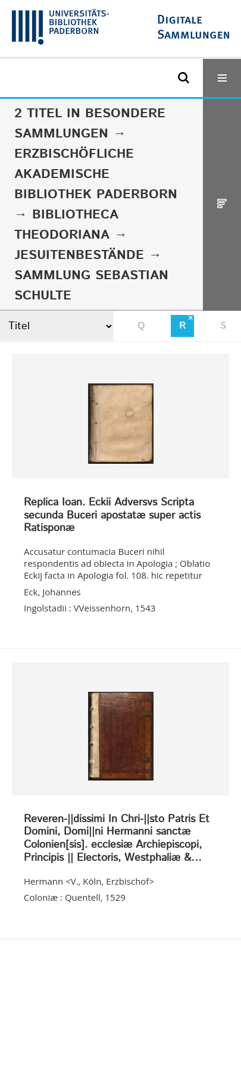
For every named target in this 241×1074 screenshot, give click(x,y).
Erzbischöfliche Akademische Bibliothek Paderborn (95, 174)
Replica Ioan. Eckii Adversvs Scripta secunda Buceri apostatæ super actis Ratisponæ (112, 516)
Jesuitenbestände (79, 255)
